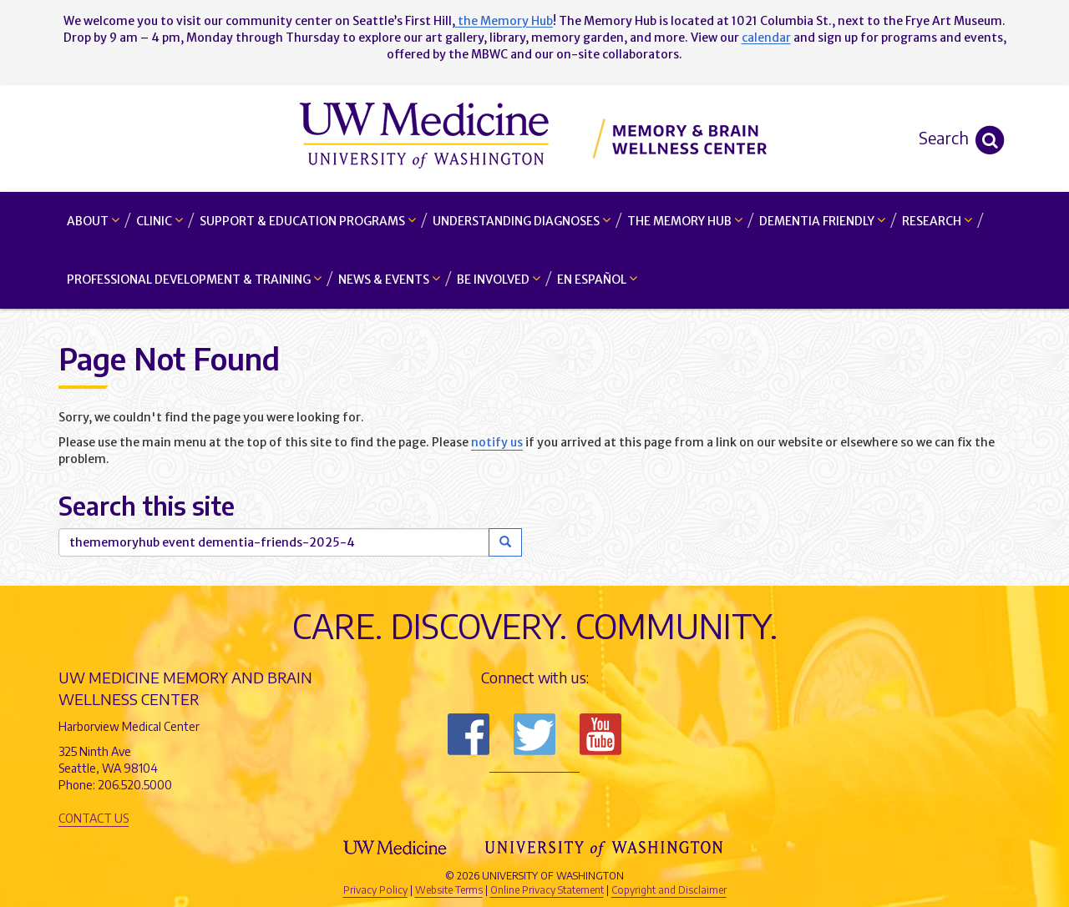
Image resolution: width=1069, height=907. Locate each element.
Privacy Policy (375, 890)
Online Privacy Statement (547, 890)
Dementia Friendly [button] (822, 221)
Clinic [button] (159, 221)
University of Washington (605, 847)
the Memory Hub (504, 20)
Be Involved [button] (498, 279)
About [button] (93, 221)
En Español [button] (597, 279)
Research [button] (937, 221)
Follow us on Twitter (534, 734)
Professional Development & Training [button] (194, 279)
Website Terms (449, 890)
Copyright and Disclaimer (669, 890)
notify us (497, 442)
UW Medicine (396, 847)
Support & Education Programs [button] (308, 221)
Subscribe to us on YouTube (600, 734)
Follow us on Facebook (468, 734)
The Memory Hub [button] (684, 221)
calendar (766, 37)
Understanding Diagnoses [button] (521, 221)
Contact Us (93, 818)
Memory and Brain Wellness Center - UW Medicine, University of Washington (535, 138)
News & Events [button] (389, 279)
